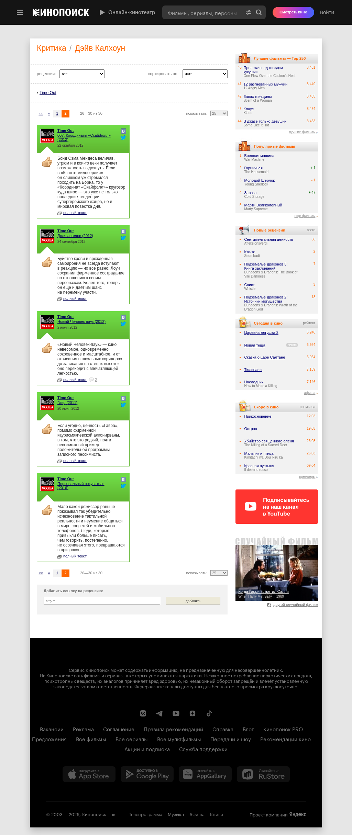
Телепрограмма (145, 813)
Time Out (48, 92)
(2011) (67, 402)
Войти (327, 12)
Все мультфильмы (179, 738)
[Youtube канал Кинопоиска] (176, 713)
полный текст (72, 213)
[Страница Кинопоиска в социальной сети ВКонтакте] (143, 713)
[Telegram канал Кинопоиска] (159, 713)
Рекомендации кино (285, 738)
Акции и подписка (147, 748)
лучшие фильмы (302, 132)
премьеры (307, 476)
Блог (248, 728)
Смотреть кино (293, 12)
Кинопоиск (94, 813)
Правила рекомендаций (173, 728)
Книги (216, 813)
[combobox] (202, 12)
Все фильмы (91, 738)
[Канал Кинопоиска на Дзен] (192, 713)
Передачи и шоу (230, 738)
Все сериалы (132, 738)
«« (40, 113)
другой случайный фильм (292, 604)
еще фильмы (304, 216)
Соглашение (118, 728)
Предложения (49, 738)
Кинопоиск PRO (283, 728)
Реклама (83, 728)
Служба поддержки (203, 748)
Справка (222, 728)
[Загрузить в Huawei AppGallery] (205, 774)
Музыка (176, 813)
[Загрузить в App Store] (89, 774)
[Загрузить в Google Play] (147, 774)
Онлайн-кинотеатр (126, 12)
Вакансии (52, 728)
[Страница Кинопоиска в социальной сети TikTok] (209, 713)
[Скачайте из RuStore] (263, 774)
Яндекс (297, 814)
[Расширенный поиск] (248, 12)
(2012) (84, 137)
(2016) (80, 486)
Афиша (197, 813)
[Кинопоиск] (61, 12)
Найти (258, 12)
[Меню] (20, 12)
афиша (309, 393)
